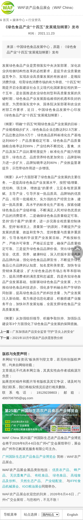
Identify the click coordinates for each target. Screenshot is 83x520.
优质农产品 (60, 470)
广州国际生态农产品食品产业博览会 (29, 456)
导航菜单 (10, 514)
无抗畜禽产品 (20, 475)
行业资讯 (34, 20)
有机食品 (41, 475)
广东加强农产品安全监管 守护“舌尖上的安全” (43, 331)
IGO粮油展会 (32, 486)
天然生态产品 (30, 481)
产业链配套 (53, 481)
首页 (6, 20)
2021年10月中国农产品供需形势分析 (37, 338)
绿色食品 (59, 475)
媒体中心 (19, 20)
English (72, 514)
